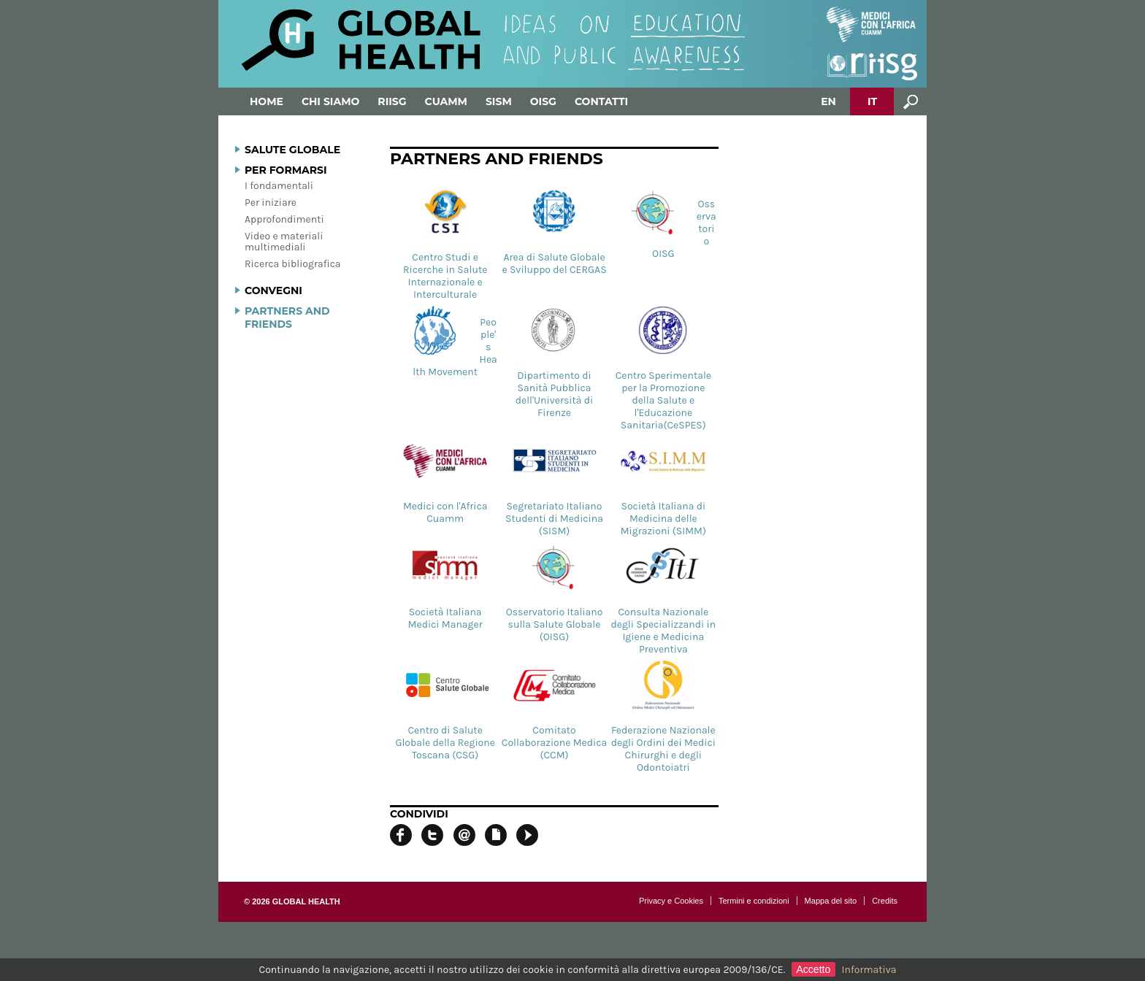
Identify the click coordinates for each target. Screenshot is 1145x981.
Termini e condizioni (754, 900)
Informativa (869, 969)
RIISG (392, 101)
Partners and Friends (287, 317)
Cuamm (446, 101)
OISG (543, 101)
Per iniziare (270, 202)
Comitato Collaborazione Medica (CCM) (554, 709)
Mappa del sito (831, 900)
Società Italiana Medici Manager (445, 585)
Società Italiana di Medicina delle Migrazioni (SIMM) (663, 485)
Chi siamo (330, 101)
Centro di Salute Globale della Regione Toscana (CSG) (445, 709)
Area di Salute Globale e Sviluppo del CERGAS (554, 230)
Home (266, 101)
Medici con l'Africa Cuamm (445, 479)
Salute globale (292, 149)
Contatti (601, 101)
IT (872, 101)
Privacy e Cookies (671, 900)
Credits (884, 900)
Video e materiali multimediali (284, 241)
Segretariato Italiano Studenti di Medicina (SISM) (554, 485)
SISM (499, 101)
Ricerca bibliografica (293, 264)
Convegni (273, 290)
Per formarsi (286, 170)
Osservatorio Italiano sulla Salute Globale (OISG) (554, 591)
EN (828, 101)
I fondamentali (279, 186)
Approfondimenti (284, 219)
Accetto (814, 969)
